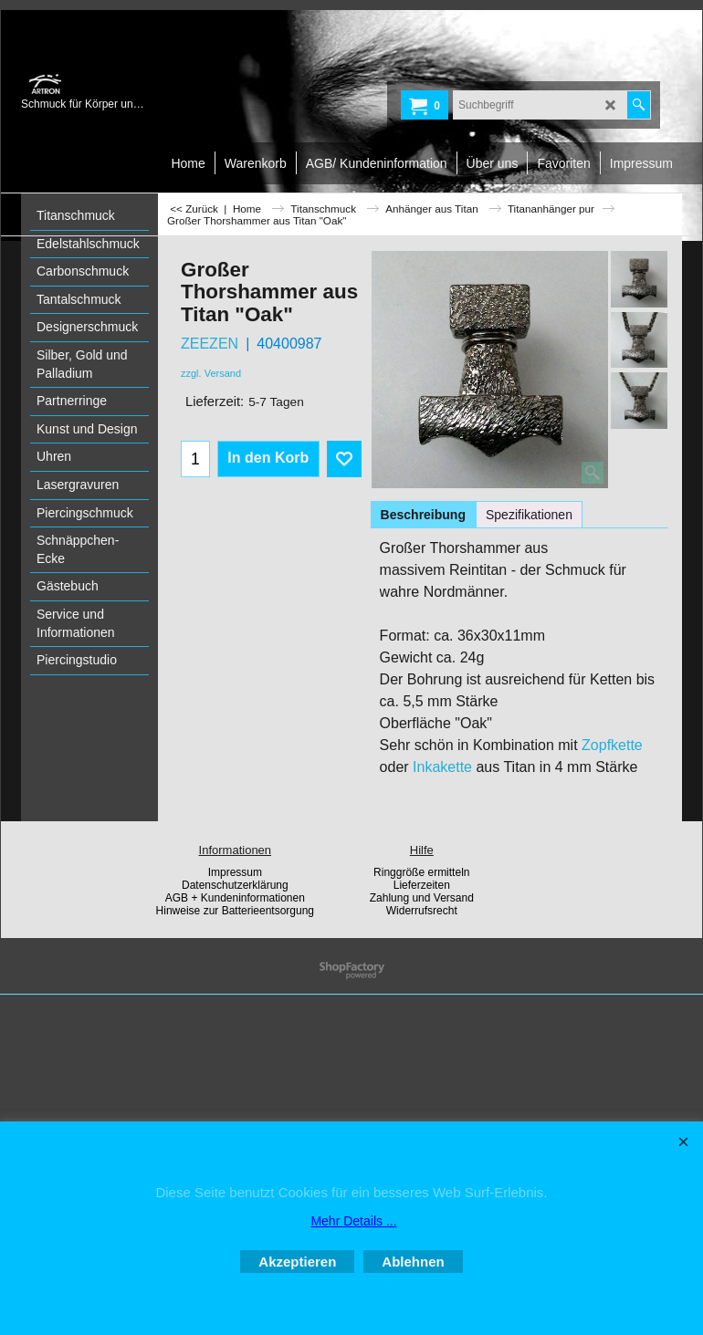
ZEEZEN (209, 343)
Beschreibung (423, 514)
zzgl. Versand (211, 373)
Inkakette (442, 767)
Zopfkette (612, 745)
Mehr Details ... (353, 1221)
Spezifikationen (529, 514)
